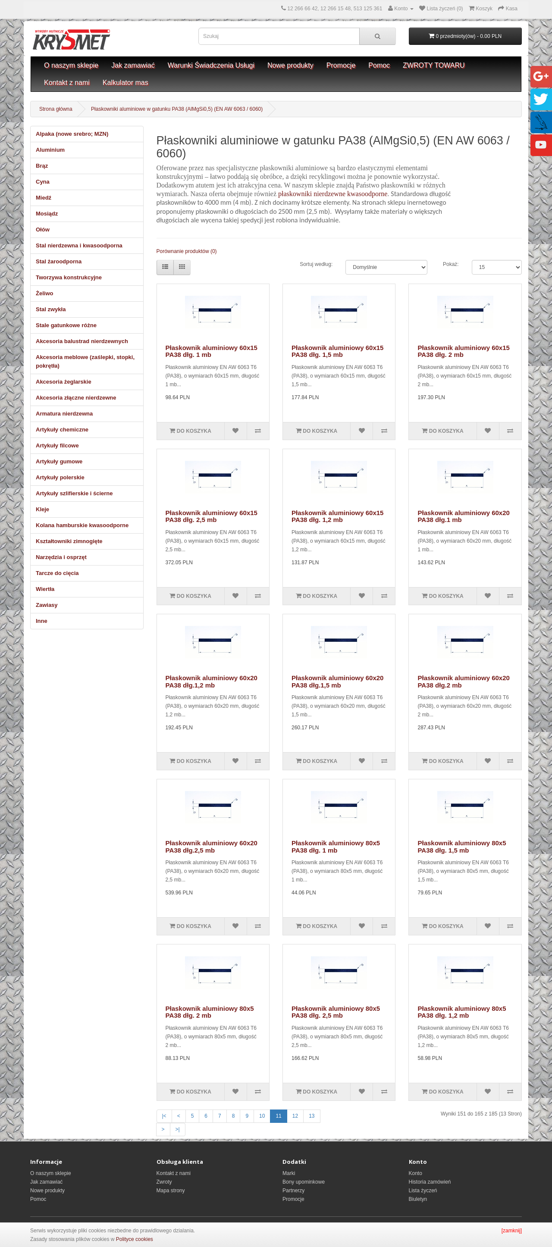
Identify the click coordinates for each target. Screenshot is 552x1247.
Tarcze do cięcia (57, 573)
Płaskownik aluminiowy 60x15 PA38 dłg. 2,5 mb (211, 516)
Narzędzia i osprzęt (61, 557)
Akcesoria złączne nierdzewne (76, 397)
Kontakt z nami (67, 82)
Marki (288, 1173)
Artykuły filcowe (57, 445)
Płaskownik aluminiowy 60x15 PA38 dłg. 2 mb (463, 351)
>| (178, 1129)
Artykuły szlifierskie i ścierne (74, 493)
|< (164, 1116)
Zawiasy (47, 605)
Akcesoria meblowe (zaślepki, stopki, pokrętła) (85, 361)
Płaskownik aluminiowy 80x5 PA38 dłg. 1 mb (336, 846)
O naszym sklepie (71, 65)
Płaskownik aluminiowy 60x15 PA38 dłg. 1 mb (211, 351)
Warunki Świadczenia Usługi (211, 65)
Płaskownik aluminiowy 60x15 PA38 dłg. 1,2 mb (337, 516)
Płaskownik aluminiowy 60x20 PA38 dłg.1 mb (463, 516)
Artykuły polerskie (60, 477)
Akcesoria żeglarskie (63, 381)
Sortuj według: (316, 264)
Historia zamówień (430, 1182)
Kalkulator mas (125, 82)
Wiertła (45, 589)
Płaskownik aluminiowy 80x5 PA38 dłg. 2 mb (210, 1012)
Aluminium (50, 150)
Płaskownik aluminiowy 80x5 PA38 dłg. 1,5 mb (461, 846)
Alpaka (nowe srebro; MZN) (72, 134)
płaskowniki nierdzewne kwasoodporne (332, 193)
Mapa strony (171, 1191)
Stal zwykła (51, 309)
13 (311, 1116)
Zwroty (164, 1182)
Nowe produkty (290, 65)
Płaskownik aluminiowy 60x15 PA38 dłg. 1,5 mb (337, 351)
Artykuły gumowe (59, 461)
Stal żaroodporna (59, 261)
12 (295, 1116)
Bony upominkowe (303, 1182)
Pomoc (379, 65)
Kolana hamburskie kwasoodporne (82, 525)
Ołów (43, 229)
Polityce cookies (134, 1239)
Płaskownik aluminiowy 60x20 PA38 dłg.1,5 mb (337, 681)
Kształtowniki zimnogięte (69, 541)
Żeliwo (44, 293)
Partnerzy (293, 1191)
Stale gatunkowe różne (66, 325)
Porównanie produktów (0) (187, 251)
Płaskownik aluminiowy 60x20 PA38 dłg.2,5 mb (211, 846)
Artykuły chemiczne (62, 429)
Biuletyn (418, 1199)
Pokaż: (451, 264)
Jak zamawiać (132, 65)
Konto (415, 1173)
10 (262, 1116)
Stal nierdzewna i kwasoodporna (79, 245)
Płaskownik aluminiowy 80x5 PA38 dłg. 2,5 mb (336, 1012)
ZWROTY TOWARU (433, 65)
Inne (41, 621)
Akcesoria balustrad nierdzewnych (82, 341)
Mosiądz (47, 213)
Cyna (43, 181)
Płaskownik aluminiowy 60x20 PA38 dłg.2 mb (463, 681)
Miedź (43, 197)
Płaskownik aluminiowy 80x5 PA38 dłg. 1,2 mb (461, 1012)
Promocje (341, 65)
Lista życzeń (423, 1191)
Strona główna (55, 109)
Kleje (42, 509)
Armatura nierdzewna (64, 413)
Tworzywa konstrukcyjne (69, 277)
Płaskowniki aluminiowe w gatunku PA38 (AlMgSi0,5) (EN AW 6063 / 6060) (177, 109)
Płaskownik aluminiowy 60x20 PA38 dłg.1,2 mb (211, 681)
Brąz (42, 166)
